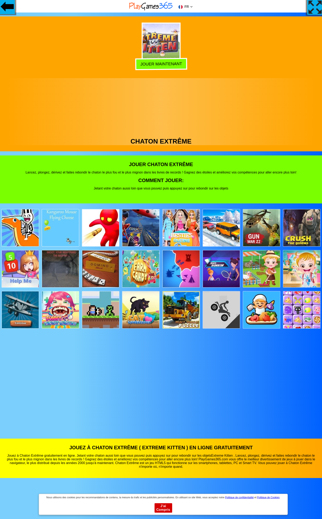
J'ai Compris (163, 507)
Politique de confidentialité (239, 497)
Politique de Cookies (268, 497)
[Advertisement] (161, 107)
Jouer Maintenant (160, 64)
